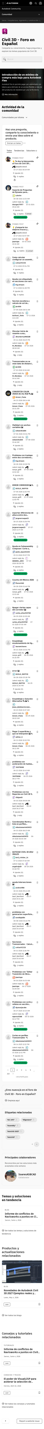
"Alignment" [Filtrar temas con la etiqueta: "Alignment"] (27, 1120)
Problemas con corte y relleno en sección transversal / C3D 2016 (22, 1004)
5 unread (28, 214)
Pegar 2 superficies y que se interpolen (21, 732)
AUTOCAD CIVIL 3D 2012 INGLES (22, 853)
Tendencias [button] (19, 150)
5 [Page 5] (30, 1070)
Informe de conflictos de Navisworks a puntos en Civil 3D (22, 1215)
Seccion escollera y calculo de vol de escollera (21, 303)
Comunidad (7, 14)
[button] (37, 258)
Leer (7, 1304)
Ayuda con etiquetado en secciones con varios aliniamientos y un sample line (23, 282)
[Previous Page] (8, 1070)
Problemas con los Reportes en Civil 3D (21, 793)
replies (18, 214)
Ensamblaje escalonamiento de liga (22, 642)
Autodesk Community (11, 8)
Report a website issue (29, 1421)
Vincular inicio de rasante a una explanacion (20, 333)
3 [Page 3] (21, 1070)
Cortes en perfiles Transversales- (20, 1036)
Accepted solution (20, 217)
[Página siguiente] (36, 1144)
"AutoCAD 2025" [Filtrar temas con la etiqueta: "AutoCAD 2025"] (13, 1131)
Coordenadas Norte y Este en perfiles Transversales (21, 824)
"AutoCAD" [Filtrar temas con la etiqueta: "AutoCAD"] (11, 1137)
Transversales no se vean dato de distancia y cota (22, 363)
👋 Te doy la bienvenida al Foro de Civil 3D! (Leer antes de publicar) (23, 163)
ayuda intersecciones (21, 882)
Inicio (4, 20)
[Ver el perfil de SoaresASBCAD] (27, 1174)
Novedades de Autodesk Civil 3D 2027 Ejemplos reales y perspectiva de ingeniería (21, 1293)
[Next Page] (13, 1073)
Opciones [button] (24, 142)
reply (17, 355)
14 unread (29, 251)
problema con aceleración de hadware (23, 762)
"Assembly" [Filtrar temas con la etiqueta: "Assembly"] (11, 1125)
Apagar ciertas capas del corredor (21, 608)
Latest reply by (18, 202)
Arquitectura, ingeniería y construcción (23, 20)
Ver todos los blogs (13, 1315)
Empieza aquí (14, 1100)
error (14, 671)
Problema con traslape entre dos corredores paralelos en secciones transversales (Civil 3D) (22, 458)
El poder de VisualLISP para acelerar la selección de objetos (20, 1381)
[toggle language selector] (30, 3)
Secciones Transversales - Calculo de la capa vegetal (22, 944)
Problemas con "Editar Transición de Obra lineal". (22, 974)
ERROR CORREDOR (20, 485)
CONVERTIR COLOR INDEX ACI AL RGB (20, 392)
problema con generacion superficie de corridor (22, 914)
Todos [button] (9, 150)
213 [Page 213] (8, 1074)
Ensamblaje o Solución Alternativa (22, 700)
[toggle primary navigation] (4, 3)
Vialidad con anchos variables (21, 426)
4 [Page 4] (25, 1070)
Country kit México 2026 (23, 580)
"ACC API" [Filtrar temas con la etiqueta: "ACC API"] (11, 1120)
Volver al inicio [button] (5, 1421)
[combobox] (22, 59)
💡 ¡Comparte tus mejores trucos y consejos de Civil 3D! (21, 229)
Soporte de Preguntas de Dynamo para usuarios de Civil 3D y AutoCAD (22, 193)
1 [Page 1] (12, 1070)
